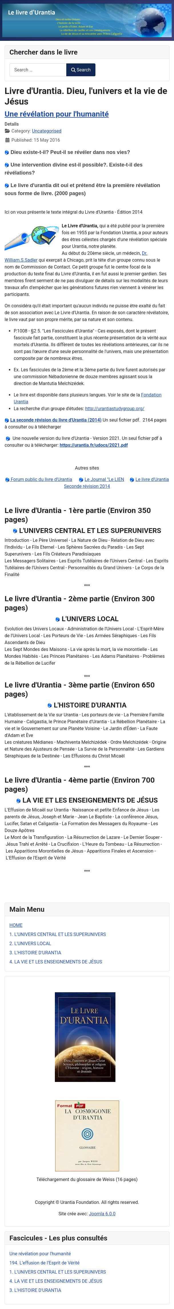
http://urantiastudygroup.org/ (114, 408)
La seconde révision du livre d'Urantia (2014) (55, 420)
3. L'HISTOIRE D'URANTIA (35, 952)
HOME (15, 925)
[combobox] (38, 69)
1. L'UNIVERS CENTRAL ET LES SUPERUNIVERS (57, 934)
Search (81, 70)
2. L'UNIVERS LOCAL (30, 943)
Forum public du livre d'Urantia (41, 479)
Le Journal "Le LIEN (104, 479)
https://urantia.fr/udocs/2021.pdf (94, 445)
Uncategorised (46, 131)
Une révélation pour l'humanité (57, 114)
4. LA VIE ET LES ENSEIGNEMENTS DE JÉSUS (55, 962)
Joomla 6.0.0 (102, 1213)
